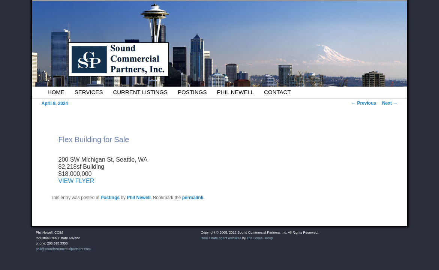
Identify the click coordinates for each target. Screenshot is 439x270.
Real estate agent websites (221, 238)
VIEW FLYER (76, 181)
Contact (277, 92)
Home (56, 92)
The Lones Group (260, 238)
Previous (363, 103)
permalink (193, 197)
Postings (192, 92)
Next (389, 103)
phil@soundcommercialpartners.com (63, 249)
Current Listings (140, 92)
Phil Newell (235, 92)
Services (89, 92)
